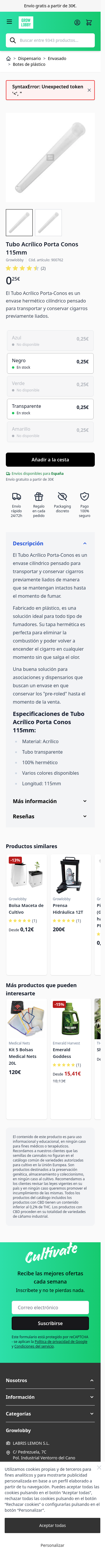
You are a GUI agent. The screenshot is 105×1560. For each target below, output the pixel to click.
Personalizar (52, 1545)
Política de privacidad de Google (61, 1341)
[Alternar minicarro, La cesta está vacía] (88, 22)
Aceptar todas (52, 1525)
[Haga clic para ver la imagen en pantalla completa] (50, 157)
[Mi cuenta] (77, 22)
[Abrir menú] (9, 21)
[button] (50, 1380)
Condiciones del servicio (34, 1346)
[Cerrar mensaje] (89, 90)
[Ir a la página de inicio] (44, 22)
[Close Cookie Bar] (99, 1467)
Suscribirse (50, 1323)
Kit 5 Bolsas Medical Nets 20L (22, 1056)
